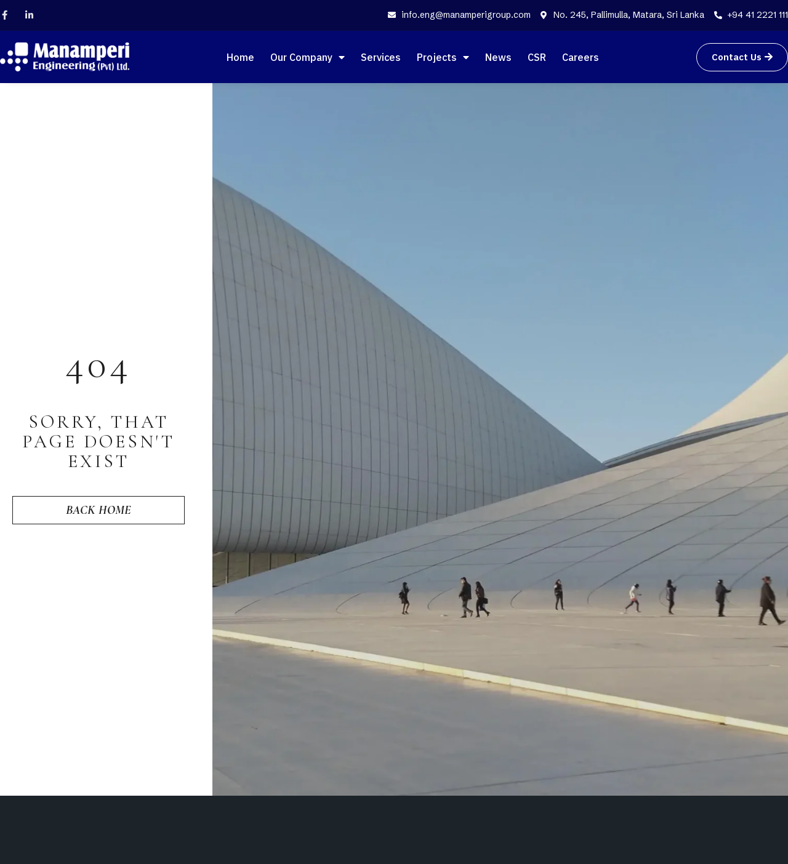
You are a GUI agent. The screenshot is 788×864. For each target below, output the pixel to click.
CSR (537, 57)
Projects (443, 57)
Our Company (307, 57)
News (498, 57)
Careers (580, 57)
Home (240, 57)
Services (381, 57)
